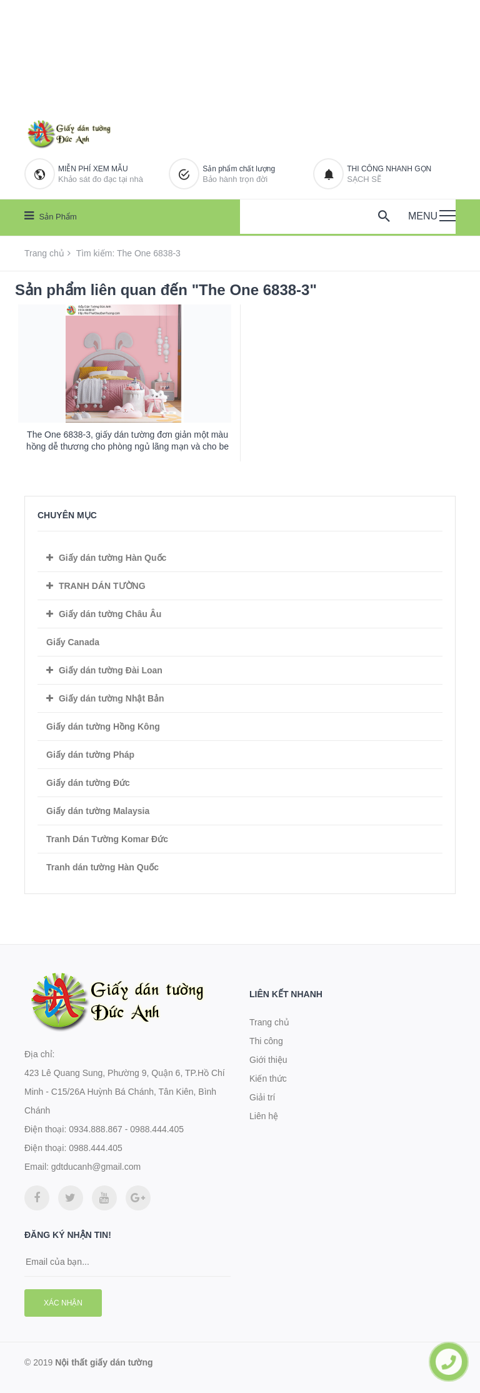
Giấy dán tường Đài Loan (110, 670)
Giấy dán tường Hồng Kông (103, 727)
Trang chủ (44, 253)
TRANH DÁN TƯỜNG (102, 586)
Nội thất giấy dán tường (103, 1362)
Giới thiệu (268, 1060)
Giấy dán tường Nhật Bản (111, 698)
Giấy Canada (72, 642)
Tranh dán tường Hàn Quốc (102, 867)
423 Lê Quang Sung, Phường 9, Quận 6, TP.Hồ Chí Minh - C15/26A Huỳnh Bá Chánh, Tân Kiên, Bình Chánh (124, 1091)
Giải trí (262, 1097)
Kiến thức (268, 1079)
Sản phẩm (50, 215)
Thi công (266, 1041)
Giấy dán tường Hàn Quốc (112, 558)
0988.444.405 (95, 1148)
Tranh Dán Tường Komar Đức (107, 839)
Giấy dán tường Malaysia (97, 811)
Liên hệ (263, 1116)
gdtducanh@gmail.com (96, 1167)
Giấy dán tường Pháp (90, 755)
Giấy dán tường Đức (88, 783)
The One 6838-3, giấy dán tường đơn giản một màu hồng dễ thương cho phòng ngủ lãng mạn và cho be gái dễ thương (127, 446)
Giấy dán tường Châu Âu (110, 614)
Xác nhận (63, 1303)
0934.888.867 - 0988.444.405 (126, 1129)
